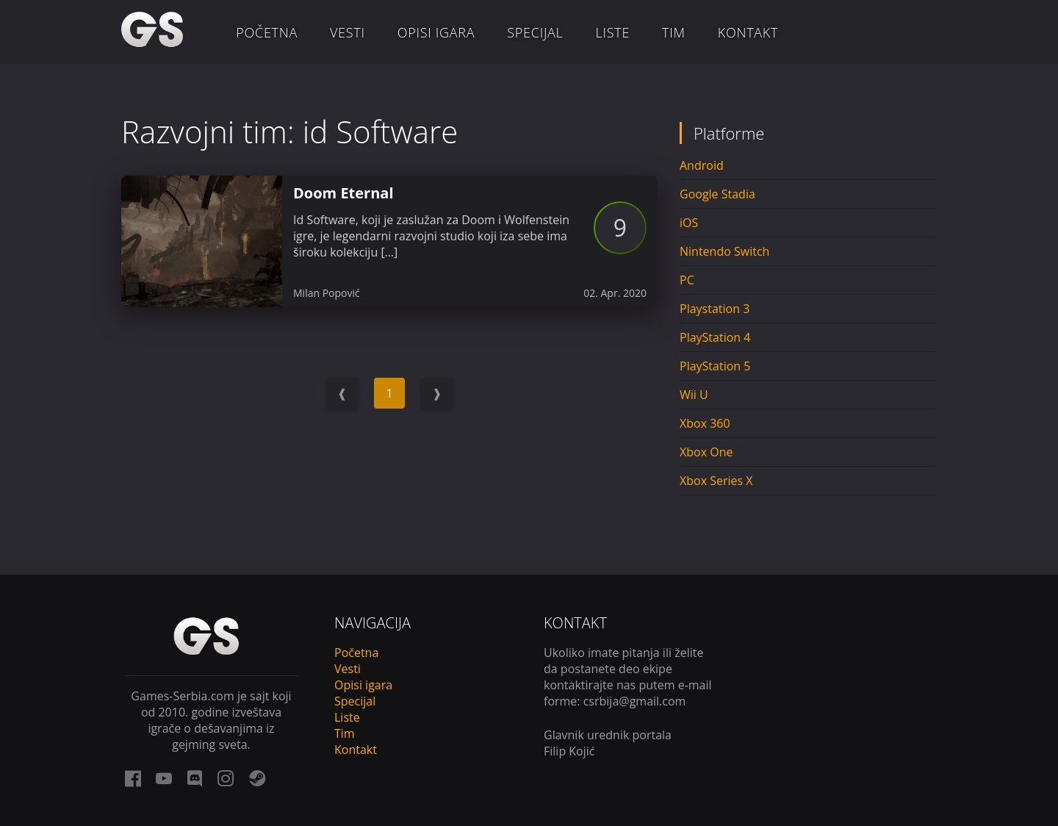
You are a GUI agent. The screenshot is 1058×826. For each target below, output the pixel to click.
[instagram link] (225, 778)
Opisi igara (436, 32)
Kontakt (748, 32)
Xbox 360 (705, 423)
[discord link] (195, 778)
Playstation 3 (714, 309)
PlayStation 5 (715, 366)
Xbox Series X (716, 481)
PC (687, 280)
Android (702, 165)
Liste (613, 32)
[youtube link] (164, 778)
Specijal (535, 32)
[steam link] (257, 778)
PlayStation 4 (715, 337)
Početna (267, 32)
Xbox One (706, 452)
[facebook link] (133, 778)
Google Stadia (717, 194)
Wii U (694, 395)
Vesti (347, 32)
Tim (673, 32)
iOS (689, 223)
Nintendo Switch (724, 251)
